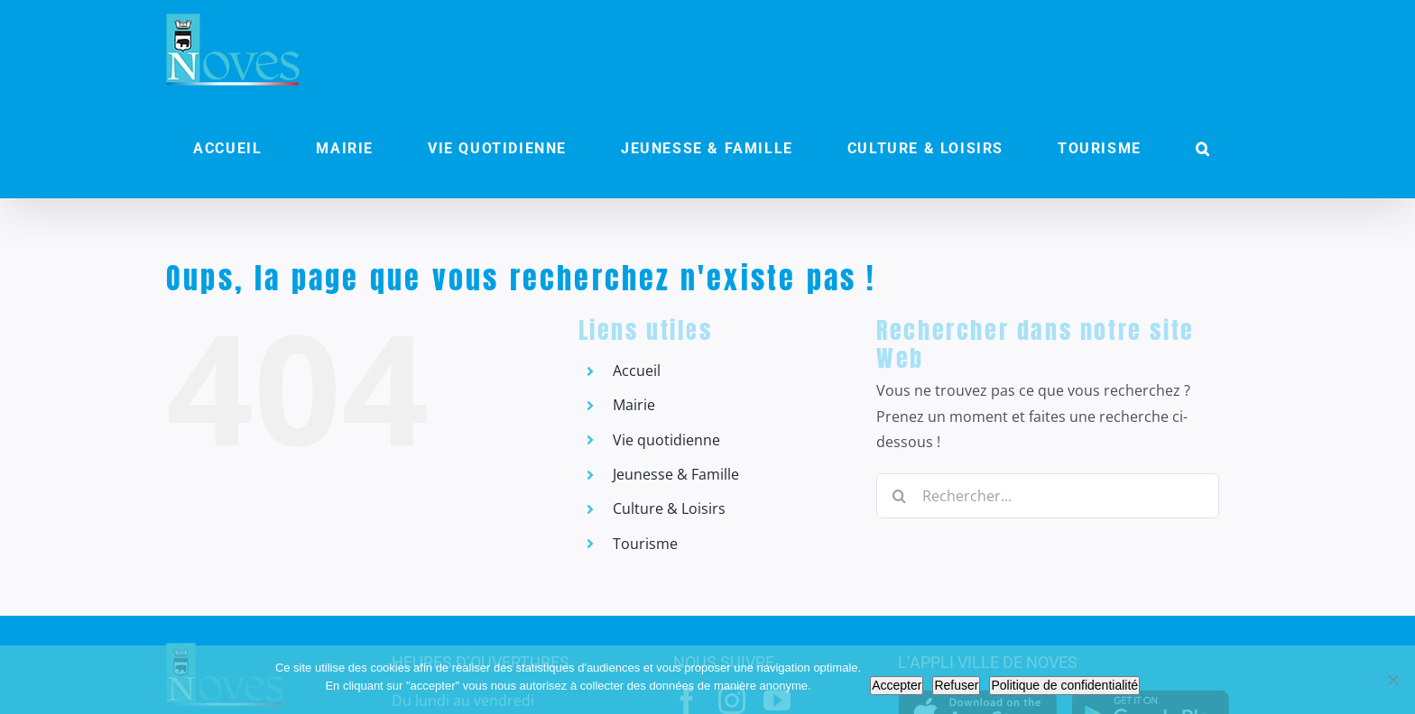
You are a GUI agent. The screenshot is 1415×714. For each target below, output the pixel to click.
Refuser (956, 685)
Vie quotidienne (666, 440)
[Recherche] (898, 495)
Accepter (896, 685)
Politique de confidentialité (1064, 685)
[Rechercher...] (1047, 495)
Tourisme (645, 544)
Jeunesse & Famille (676, 474)
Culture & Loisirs (669, 508)
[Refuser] (1392, 680)
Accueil (637, 370)
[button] (1202, 148)
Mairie (634, 405)
